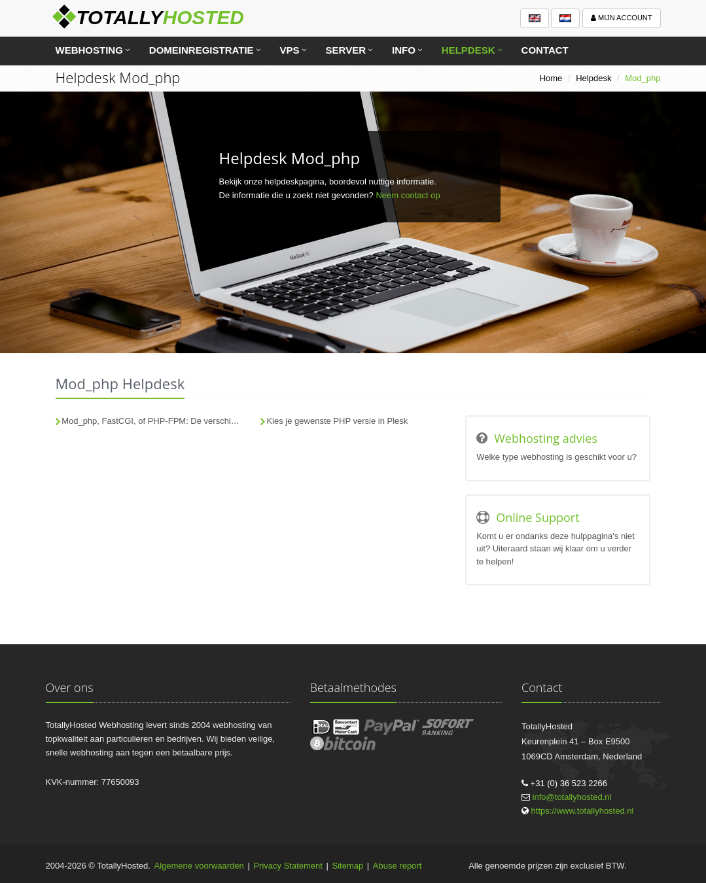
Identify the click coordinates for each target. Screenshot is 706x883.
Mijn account (621, 18)
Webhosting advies (545, 438)
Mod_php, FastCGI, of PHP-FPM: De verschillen (153, 421)
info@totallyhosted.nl (572, 797)
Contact (545, 50)
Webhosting (89, 50)
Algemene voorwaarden (199, 866)
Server (346, 50)
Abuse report (397, 866)
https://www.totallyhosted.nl (582, 811)
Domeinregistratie (201, 50)
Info (403, 50)
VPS (290, 50)
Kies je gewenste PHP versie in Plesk (337, 421)
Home (551, 78)
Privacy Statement (288, 866)
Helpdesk (468, 50)
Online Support (538, 517)
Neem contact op (408, 195)
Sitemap (348, 866)
